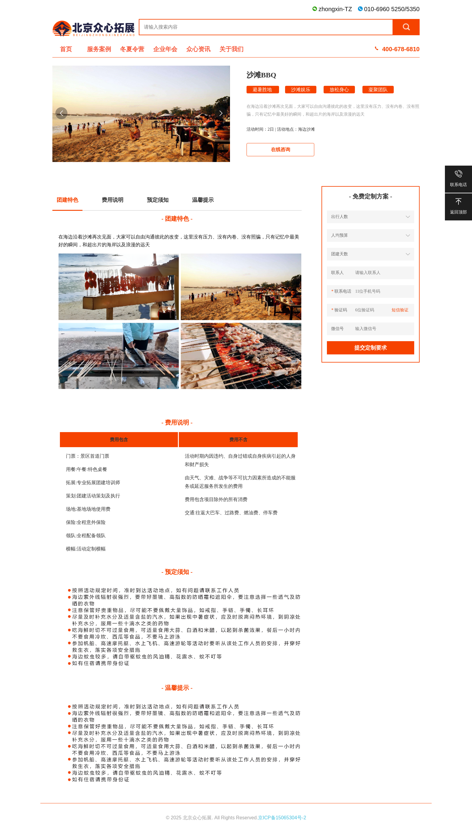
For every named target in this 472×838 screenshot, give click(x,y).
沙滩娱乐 (300, 89)
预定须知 (158, 200)
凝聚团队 (378, 89)
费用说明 (112, 200)
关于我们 (231, 49)
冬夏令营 (132, 49)
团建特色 (67, 200)
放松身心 (339, 89)
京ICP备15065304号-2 (282, 817)
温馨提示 (203, 200)
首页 (66, 49)
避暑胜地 (263, 89)
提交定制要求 (370, 348)
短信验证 (400, 310)
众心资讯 (198, 49)
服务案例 (99, 49)
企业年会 (165, 49)
